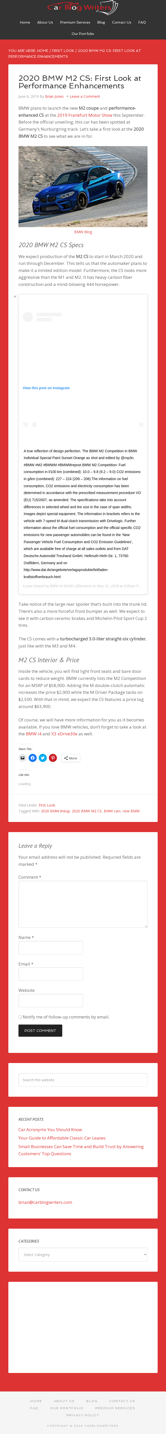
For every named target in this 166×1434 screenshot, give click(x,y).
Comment (29, 877)
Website (26, 990)
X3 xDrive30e (64, 734)
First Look (47, 805)
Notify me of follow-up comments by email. (66, 1017)
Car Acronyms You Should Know (50, 1129)
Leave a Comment (85, 96)
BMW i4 (34, 734)
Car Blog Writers (83, 7)
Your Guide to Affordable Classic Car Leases (62, 1138)
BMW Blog (83, 231)
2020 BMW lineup (55, 811)
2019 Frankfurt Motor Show (84, 115)
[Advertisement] (83, 1327)
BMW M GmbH (62, 586)
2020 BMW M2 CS (87, 811)
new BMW (131, 811)
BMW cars (112, 811)
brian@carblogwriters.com (45, 1202)
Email (25, 964)
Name (26, 937)
